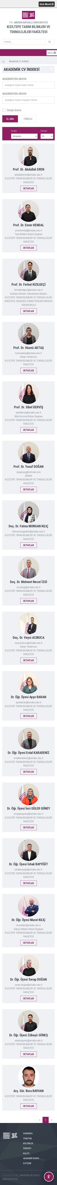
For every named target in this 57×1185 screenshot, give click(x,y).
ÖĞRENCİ (27, 1148)
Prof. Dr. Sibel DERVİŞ (28, 407)
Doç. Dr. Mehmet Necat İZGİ (28, 582)
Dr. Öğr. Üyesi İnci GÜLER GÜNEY (28, 808)
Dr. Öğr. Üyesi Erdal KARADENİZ (28, 753)
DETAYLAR (28, 188)
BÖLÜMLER (28, 1143)
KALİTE (26, 1153)
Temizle (27, 118)
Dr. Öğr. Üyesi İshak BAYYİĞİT (28, 864)
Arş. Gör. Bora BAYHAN (28, 1091)
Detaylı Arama (11, 110)
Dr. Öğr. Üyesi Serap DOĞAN (28, 979)
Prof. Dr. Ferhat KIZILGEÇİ (29, 284)
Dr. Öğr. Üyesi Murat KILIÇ (28, 920)
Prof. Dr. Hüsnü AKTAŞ (28, 348)
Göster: (44, 130)
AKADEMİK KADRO (31, 1158)
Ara (10, 118)
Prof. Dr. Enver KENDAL (28, 225)
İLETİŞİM (27, 1163)
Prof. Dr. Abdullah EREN (28, 169)
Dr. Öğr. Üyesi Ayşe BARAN (28, 697)
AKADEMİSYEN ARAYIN (14, 78)
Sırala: (14, 130)
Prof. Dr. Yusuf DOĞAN (28, 467)
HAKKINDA (28, 1133)
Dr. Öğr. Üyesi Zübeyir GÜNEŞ (28, 1035)
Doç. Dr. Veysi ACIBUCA (28, 638)
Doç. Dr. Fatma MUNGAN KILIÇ (28, 526)
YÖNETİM (27, 1138)
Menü (52, 52)
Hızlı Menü (47, 4)
